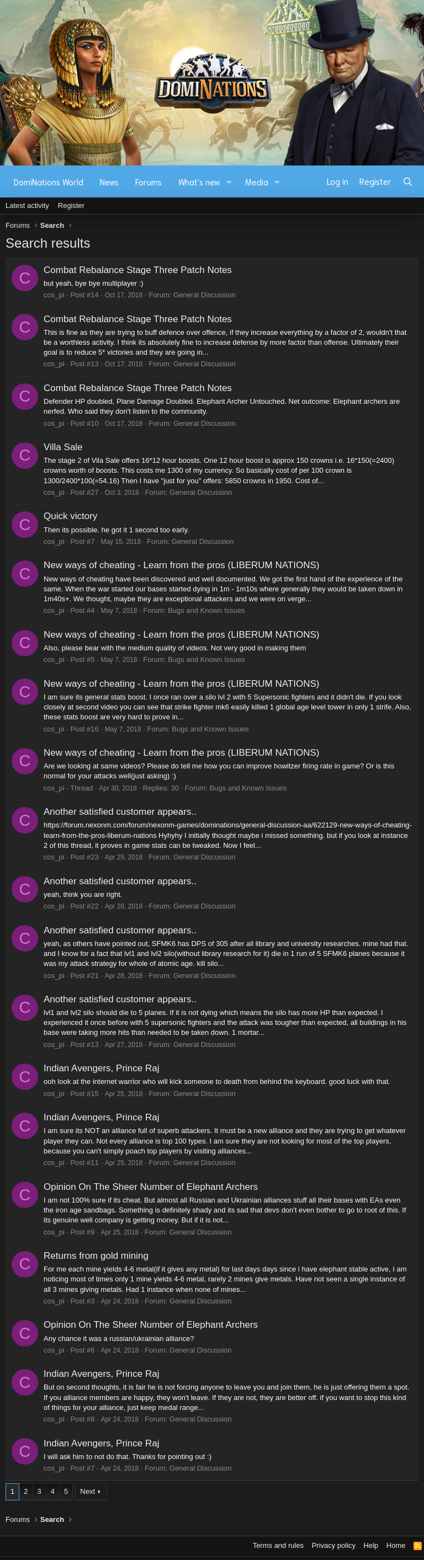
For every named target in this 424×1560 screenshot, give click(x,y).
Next (87, 1491)
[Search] (407, 181)
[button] (229, 181)
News (109, 181)
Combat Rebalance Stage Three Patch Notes (138, 270)
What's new (199, 181)
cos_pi (54, 295)
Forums (148, 181)
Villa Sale (63, 447)
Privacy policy (334, 1545)
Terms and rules (278, 1545)
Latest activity (27, 205)
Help (371, 1545)
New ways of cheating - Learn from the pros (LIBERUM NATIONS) (181, 565)
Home (396, 1545)
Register (71, 205)
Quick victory (70, 516)
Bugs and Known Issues (206, 610)
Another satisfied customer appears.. (120, 811)
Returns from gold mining (96, 1256)
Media (256, 181)
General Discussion (204, 295)
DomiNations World (48, 181)
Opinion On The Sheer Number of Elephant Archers (151, 1187)
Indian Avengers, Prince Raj (101, 1068)
